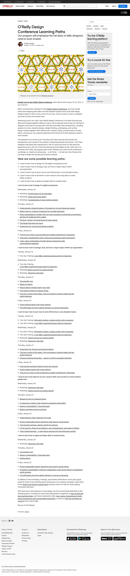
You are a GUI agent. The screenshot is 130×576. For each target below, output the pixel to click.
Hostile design (25, 458)
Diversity (4, 551)
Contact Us (25, 533)
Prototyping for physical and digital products (37, 226)
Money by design (26, 284)
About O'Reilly (7, 529)
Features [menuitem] (30, 6)
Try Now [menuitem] (123, 6)
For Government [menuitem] (19, 1)
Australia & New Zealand (45, 533)
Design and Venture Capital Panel (35, 484)
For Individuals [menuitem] (41, 1)
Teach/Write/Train (7, 533)
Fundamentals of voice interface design (43, 200)
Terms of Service (6, 572)
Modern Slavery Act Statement (42, 572)
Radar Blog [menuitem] (39, 6)
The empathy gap (26, 281)
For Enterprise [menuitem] (7, 1)
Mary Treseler (30, 43)
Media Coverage (7, 541)
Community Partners (8, 543)
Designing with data (35, 273)
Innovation (89, 29)
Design (27, 512)
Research (97, 29)
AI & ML (89, 26)
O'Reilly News (6, 538)
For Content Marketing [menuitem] (54, 1)
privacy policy (99, 101)
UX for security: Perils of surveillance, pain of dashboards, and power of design (49, 428)
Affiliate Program (7, 546)
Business (96, 26)
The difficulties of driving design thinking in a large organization (44, 307)
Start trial (91, 52)
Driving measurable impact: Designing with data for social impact (44, 422)
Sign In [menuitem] (114, 6)
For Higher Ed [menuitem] (30, 1)
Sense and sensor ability (37, 196)
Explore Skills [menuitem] (20, 6)
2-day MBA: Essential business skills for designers (53, 256)
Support (25, 529)
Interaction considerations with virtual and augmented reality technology (47, 238)
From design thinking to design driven (34, 290)
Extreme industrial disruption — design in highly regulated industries (46, 358)
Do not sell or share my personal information (14, 566)
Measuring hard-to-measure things (33, 399)
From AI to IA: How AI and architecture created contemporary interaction (47, 234)
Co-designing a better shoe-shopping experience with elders (43, 403)
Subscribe (92, 98)
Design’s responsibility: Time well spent (35, 406)
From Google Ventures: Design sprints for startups (39, 366)
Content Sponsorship (8, 554)
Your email (90, 85)
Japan (39, 535)
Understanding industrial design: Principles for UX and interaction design (47, 208)
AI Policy (24, 541)
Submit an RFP (6, 548)
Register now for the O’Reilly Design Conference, (35, 102)
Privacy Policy (26, 538)
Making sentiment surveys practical (33, 409)
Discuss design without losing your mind (35, 287)
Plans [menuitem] (107, 6)
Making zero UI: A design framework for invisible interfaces (42, 211)
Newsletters (25, 535)
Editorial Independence (26, 572)
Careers (4, 535)
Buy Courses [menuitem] (50, 6)
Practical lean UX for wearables (40, 193)
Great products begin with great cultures (35, 304)
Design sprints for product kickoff (40, 269)
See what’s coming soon (96, 71)
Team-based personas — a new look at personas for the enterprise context (48, 431)
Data (102, 26)
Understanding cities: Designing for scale (35, 417)
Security (104, 29)
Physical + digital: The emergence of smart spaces (38, 220)
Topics (26, 21)
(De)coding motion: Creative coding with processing (53, 320)
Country (89, 91)
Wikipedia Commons (47, 95)
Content (20, 21)
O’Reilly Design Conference (56, 109)
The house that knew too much (31, 223)
